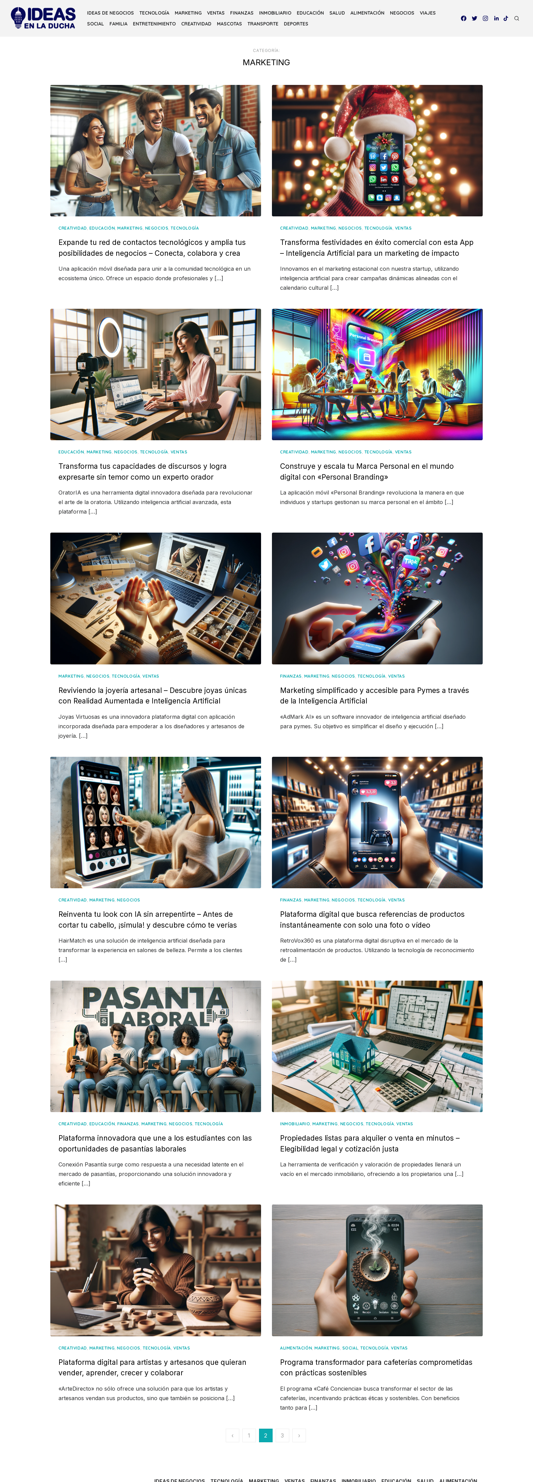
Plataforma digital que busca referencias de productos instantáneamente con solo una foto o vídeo (363, 897)
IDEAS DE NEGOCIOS (110, 13)
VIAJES (428, 13)
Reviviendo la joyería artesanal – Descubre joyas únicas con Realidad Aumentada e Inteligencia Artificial (160, 675)
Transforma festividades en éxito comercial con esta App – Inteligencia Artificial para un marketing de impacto (365, 241)
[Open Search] (516, 18)
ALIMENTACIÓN (367, 13)
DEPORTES (296, 24)
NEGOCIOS (402, 13)
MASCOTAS (229, 24)
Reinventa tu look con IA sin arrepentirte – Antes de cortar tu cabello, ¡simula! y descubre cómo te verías (165, 897)
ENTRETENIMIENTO (154, 24)
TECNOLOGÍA (154, 13)
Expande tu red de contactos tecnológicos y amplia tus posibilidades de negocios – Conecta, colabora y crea (165, 241)
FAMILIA (118, 24)
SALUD (337, 13)
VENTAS (216, 13)
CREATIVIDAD (196, 24)
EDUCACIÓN (310, 13)
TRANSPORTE (262, 24)
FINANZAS (242, 13)
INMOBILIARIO (275, 13)
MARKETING (188, 13)
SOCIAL (95, 24)
